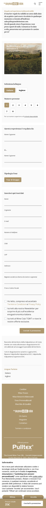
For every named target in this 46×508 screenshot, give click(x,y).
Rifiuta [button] (12, 497)
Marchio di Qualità (23, 404)
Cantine (23, 389)
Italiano (10, 90)
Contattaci (23, 423)
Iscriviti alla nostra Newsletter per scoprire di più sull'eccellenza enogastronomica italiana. (23, 311)
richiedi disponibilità (31, 116)
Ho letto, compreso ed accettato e (24, 303)
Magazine (23, 419)
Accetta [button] (33, 497)
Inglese (22, 90)
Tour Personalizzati (23, 400)
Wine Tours (23, 393)
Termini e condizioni (23, 428)
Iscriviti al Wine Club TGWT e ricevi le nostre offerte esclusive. (24, 320)
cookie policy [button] (37, 476)
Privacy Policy (34, 304)
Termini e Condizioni (16, 304)
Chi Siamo (23, 416)
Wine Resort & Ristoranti (23, 397)
